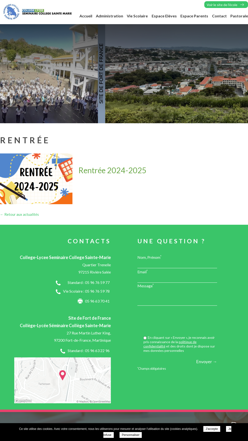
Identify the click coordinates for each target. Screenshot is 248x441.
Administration (109, 16)
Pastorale (239, 16)
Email (142, 271)
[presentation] (180, 321)
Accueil (85, 16)
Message (145, 285)
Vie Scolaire (137, 16)
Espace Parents (194, 16)
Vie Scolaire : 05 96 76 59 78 (86, 291)
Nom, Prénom (149, 257)
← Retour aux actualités (19, 214)
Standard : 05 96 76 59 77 (89, 282)
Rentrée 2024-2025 (112, 170)
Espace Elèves (164, 16)
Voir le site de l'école (222, 5)
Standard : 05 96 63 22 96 (89, 350)
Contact (219, 16)
